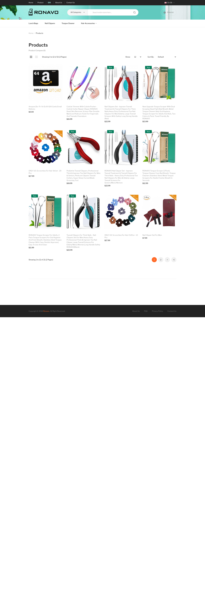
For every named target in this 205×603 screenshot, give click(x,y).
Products (39, 33)
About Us (136, 480)
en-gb (170, 3)
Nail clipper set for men (114, 416)
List (36, 57)
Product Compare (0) (37, 50)
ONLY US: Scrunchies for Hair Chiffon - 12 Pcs (121, 362)
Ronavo (46, 480)
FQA (145, 480)
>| (174, 429)
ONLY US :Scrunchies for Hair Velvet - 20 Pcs (45, 236)
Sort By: (151, 57)
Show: (127, 57)
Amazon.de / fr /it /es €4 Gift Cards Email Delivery (45, 107)
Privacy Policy (157, 480)
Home (31, 33)
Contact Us (171, 480)
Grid (31, 57)
